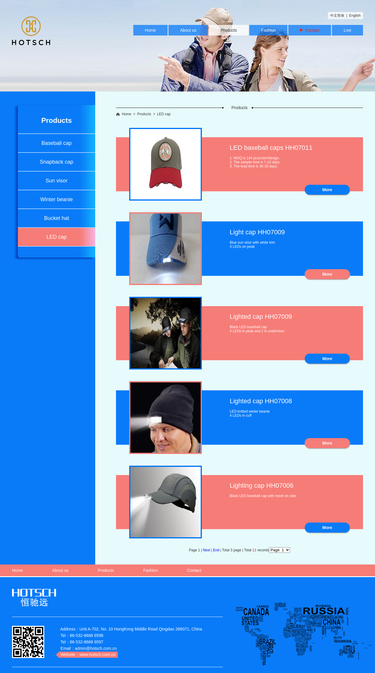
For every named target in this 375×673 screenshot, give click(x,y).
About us (188, 30)
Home (150, 30)
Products (229, 30)
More (327, 189)
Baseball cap (56, 143)
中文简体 (337, 15)
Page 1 (195, 550)
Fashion (268, 30)
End (216, 550)
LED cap (56, 237)
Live (347, 30)
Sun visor (56, 181)
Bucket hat (56, 218)
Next (207, 550)
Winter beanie (56, 199)
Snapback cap (56, 162)
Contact (309, 30)
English (355, 15)
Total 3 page (232, 550)
